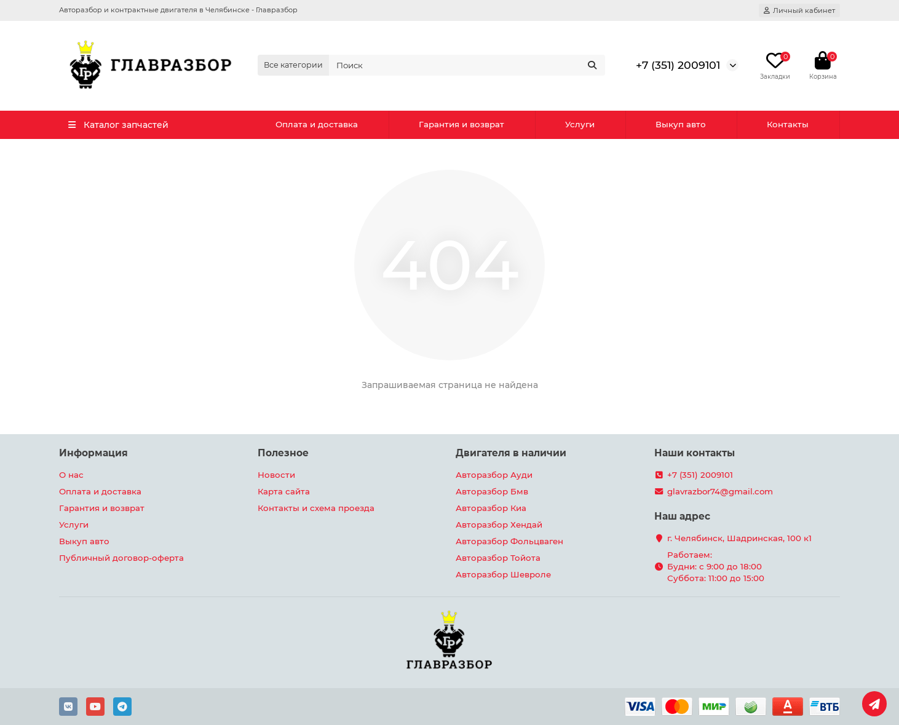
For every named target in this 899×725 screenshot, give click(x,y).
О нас (71, 475)
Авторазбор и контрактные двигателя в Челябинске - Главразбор (178, 10)
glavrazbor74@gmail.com (720, 491)
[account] (799, 10)
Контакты (788, 124)
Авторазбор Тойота (498, 558)
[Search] (467, 65)
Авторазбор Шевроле (503, 574)
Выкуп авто (680, 124)
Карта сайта (284, 491)
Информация (93, 453)
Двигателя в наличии (511, 453)
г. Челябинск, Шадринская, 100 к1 (739, 538)
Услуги (580, 124)
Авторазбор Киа (491, 508)
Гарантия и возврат (461, 124)
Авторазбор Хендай (499, 524)
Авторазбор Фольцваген (509, 541)
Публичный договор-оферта (121, 558)
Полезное (283, 453)
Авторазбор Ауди (494, 475)
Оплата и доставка (316, 124)
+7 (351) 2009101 (678, 64)
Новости (276, 475)
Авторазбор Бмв (492, 491)
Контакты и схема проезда (316, 508)
